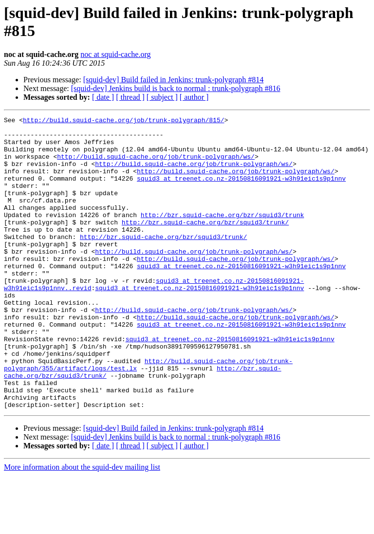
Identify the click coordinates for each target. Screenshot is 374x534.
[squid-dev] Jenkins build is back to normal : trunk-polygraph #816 (175, 88)
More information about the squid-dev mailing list (82, 525)
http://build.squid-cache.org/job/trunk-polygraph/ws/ (156, 165)
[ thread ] (130, 97)
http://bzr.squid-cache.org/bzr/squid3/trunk (222, 235)
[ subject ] (162, 97)
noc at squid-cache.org (115, 54)
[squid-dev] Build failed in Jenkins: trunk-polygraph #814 (173, 79)
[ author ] (194, 97)
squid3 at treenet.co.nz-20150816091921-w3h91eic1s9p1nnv (241, 191)
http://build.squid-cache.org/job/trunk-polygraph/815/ (123, 121)
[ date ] (103, 97)
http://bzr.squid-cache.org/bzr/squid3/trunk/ (205, 243)
